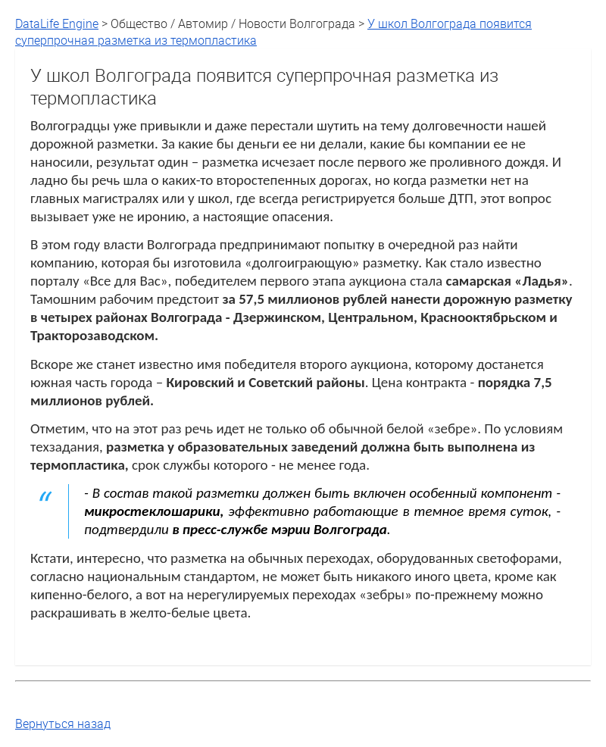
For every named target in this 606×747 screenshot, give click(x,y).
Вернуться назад (63, 723)
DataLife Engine (56, 23)
